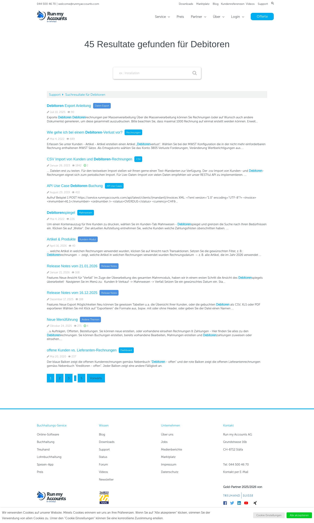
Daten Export (102, 105)
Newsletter (106, 479)
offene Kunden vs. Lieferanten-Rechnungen (82, 350)
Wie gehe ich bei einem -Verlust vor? (84, 132)
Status (103, 457)
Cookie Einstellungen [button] (269, 515)
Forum (103, 464)
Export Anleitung (69, 106)
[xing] (255, 503)
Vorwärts (96, 378)
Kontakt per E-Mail (235, 472)
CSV (138, 159)
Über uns (167, 434)
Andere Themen (90, 319)
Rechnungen (133, 132)
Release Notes (109, 266)
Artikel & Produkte (61, 239)
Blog (215, 4)
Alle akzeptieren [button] (299, 515)
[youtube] (247, 503)
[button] (272, 3)
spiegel (61, 212)
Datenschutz (169, 472)
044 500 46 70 (46, 4)
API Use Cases (114, 185)
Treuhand (43, 449)
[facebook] (226, 503)
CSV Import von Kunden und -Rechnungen (89, 159)
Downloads (186, 4)
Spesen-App (45, 464)
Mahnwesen (85, 212)
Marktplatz (202, 4)
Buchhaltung (45, 442)
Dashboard (126, 350)
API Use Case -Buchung (75, 186)
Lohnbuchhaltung (49, 457)
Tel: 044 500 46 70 (236, 464)
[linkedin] (240, 503)
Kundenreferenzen (232, 4)
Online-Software (48, 434)
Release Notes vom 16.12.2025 (72, 293)
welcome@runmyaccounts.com (78, 4)
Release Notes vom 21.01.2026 (72, 266)
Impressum (168, 464)
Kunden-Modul (88, 239)
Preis (40, 472)
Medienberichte (171, 449)
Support (263, 4)
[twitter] (233, 503)
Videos (250, 4)
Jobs (164, 442)
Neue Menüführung (62, 319)
